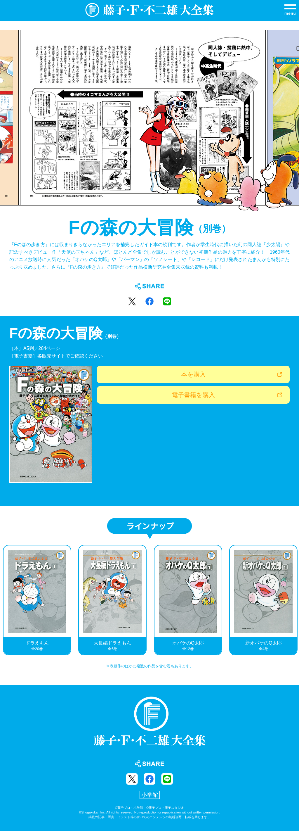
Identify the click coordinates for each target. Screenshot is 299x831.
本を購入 (193, 374)
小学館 (149, 795)
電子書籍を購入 (193, 394)
